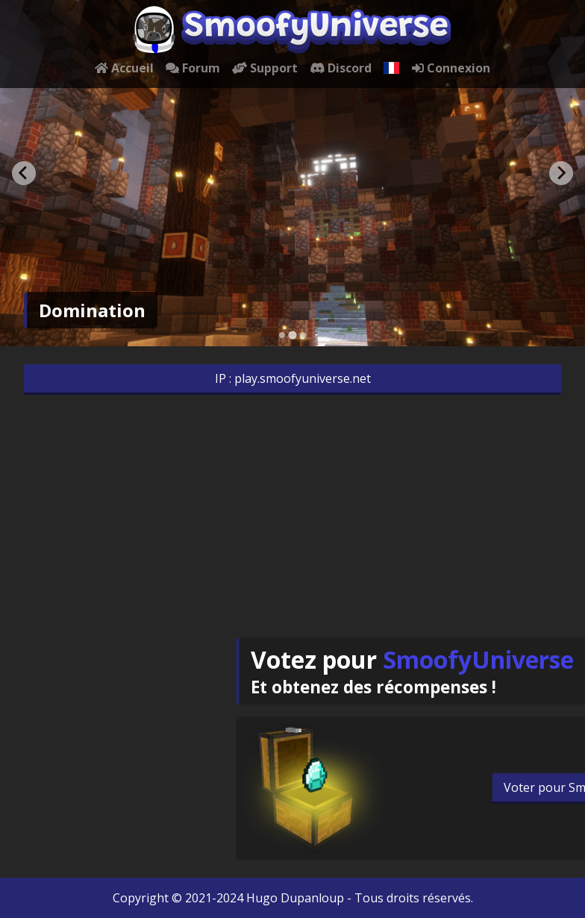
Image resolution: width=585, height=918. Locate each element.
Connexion (451, 68)
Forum (193, 68)
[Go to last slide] (24, 173)
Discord (341, 68)
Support (265, 68)
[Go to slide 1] (282, 335)
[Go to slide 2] (292, 335)
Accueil (124, 68)
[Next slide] (561, 173)
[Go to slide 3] (303, 335)
